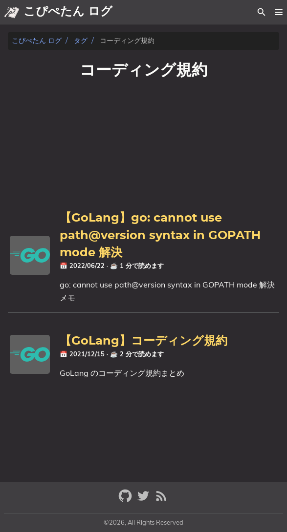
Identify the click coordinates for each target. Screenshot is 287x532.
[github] (126, 500)
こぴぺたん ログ (37, 40)
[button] (278, 12)
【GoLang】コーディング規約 (143, 341)
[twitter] (144, 500)
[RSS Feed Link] (161, 500)
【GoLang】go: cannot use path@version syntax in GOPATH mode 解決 (160, 235)
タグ (81, 40)
